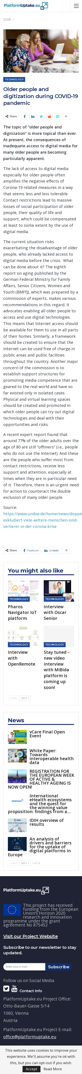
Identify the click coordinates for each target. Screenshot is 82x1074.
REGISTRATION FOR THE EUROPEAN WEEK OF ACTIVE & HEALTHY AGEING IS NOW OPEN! (41, 779)
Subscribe (58, 966)
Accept (31, 1068)
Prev (13, 698)
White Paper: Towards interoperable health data (52, 756)
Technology (14, 79)
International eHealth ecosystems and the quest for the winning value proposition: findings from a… (40, 803)
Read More (53, 1069)
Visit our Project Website (30, 936)
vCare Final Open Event (47, 734)
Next (25, 698)
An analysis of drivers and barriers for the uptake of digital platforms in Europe (40, 847)
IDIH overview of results (47, 822)
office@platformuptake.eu (29, 1037)
